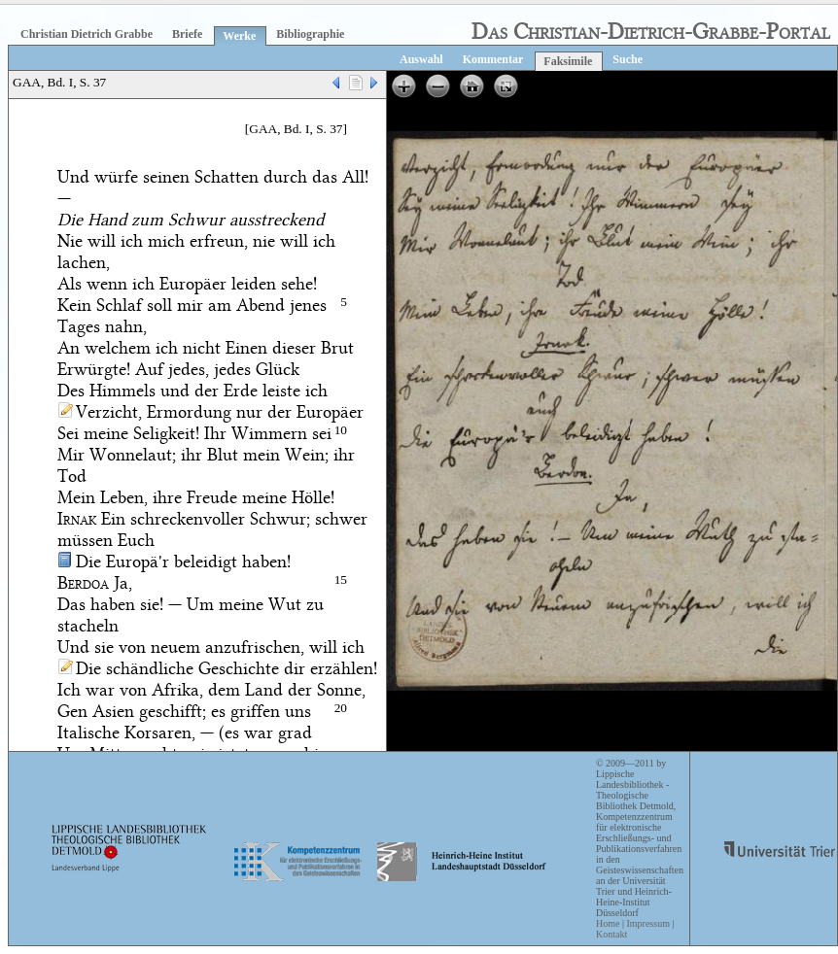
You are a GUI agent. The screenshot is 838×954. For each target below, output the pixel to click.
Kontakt (611, 934)
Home (607, 923)
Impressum (647, 923)
